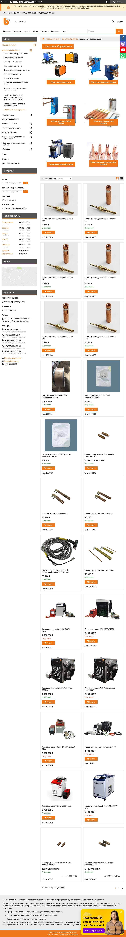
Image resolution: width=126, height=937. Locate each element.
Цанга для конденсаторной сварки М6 (100, 279)
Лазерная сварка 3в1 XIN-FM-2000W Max (101, 807)
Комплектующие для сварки (104, 122)
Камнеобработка (10, 124)
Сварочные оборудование (14, 110)
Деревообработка (11, 119)
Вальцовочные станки (13, 74)
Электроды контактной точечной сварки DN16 (99, 455)
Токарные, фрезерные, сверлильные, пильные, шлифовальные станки (13, 97)
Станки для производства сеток (17, 70)
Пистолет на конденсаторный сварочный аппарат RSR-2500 (55, 571)
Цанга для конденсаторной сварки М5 (57, 279)
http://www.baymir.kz (12, 358)
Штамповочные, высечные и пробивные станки (15, 90)
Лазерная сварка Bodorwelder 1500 (100, 747)
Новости (45, 31)
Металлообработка (70, 39)
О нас (35, 31)
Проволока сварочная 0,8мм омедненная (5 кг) (54, 396)
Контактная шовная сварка (103, 82)
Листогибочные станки (13, 66)
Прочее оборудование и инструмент (13, 138)
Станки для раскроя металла (16, 54)
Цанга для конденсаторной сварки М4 (100, 220)
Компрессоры (9, 115)
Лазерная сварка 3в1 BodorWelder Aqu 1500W (100, 689)
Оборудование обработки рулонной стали (14, 104)
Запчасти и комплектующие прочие (14, 144)
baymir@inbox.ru (11, 361)
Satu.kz (74, 932)
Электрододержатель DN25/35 (98, 513)
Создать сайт (29, 2)
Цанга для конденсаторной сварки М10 (100, 337)
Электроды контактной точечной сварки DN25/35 (56, 864)
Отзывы (5, 159)
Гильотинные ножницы (13, 62)
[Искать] (119, 31)
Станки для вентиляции (13, 58)
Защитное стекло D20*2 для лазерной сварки (97, 396)
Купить (50, 232)
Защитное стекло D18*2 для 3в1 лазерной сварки (56, 455)
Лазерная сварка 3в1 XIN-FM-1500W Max (58, 748)
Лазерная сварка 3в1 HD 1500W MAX (56, 630)
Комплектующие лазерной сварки (103, 163)
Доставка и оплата (10, 163)
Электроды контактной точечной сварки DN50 (99, 864)
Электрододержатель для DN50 (99, 570)
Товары (6, 149)
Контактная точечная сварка (61, 122)
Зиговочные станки (11, 78)
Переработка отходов (12, 128)
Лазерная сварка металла (61, 164)
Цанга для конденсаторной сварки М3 (57, 220)
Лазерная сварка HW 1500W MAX (99, 629)
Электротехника (10, 132)
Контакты (55, 31)
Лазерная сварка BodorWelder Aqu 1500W (57, 689)
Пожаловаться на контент (69, 934)
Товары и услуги (20, 31)
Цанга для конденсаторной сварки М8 (57, 337)
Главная (7, 31)
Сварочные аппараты (61, 82)
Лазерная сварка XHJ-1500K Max (56, 806)
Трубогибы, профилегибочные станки (16, 83)
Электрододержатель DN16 (54, 513)
